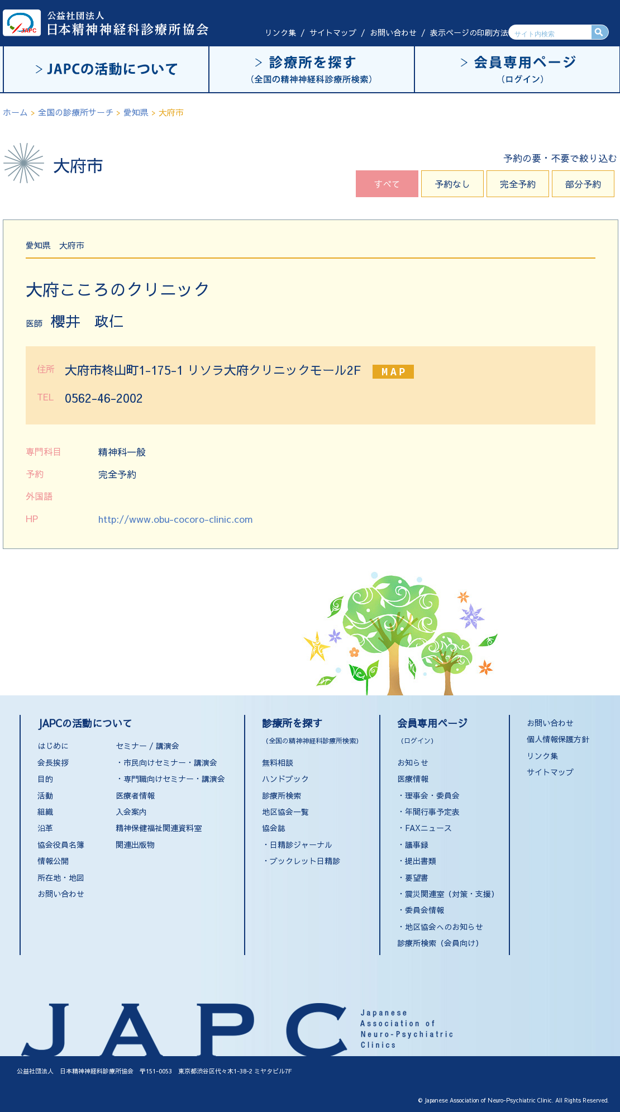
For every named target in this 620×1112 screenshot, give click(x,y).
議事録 (416, 844)
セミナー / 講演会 (147, 745)
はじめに (53, 745)
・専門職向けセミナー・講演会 (170, 778)
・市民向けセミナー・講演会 (166, 762)
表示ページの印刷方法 (469, 32)
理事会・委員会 (432, 795)
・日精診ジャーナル (297, 844)
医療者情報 (135, 795)
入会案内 (131, 811)
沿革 (45, 827)
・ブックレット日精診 (301, 860)
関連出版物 (135, 844)
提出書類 (420, 860)
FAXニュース (428, 827)
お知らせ (412, 762)
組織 (45, 811)
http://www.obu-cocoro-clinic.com (175, 519)
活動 (45, 795)
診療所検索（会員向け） (440, 942)
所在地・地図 (60, 877)
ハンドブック (285, 778)
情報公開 (53, 860)
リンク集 (280, 32)
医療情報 (412, 778)
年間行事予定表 (432, 811)
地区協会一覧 (285, 811)
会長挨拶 (53, 762)
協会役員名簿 (60, 844)
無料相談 (277, 762)
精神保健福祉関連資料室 (159, 827)
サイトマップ (332, 32)
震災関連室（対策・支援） (452, 893)
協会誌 (273, 827)
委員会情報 (424, 909)
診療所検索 (281, 795)
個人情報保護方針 (558, 738)
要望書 (416, 877)
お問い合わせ (393, 32)
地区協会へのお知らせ (444, 926)
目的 (45, 778)
